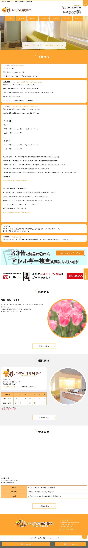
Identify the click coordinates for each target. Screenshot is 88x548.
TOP (84, 537)
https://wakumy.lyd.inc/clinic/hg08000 (15, 180)
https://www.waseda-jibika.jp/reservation (16, 212)
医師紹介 (32, 18)
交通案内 (66, 18)
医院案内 (55, 18)
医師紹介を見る (44, 346)
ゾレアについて (16, 237)
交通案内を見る (44, 506)
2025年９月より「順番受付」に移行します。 (25, 106)
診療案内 (43, 18)
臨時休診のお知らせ (17, 65)
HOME (10, 18)
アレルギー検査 (78, 18)
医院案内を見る (44, 417)
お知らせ (21, 18)
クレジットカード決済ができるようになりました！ (27, 82)
